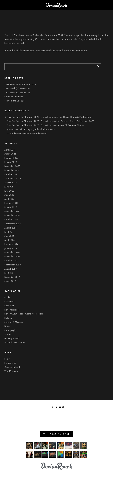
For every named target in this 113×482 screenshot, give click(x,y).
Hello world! (41, 133)
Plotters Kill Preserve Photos (70, 125)
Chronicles (9, 301)
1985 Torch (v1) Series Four (17, 88)
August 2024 (10, 227)
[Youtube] (60, 407)
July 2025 (8, 186)
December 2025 (12, 166)
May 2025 (9, 195)
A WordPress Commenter (19, 133)
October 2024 (11, 219)
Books (7, 297)
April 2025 (9, 199)
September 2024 (12, 223)
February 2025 (11, 203)
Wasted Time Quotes (14, 342)
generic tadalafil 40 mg (18, 129)
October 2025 (11, 174)
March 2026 (10, 153)
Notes (7, 326)
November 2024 (12, 215)
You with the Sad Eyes (14, 100)
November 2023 (12, 256)
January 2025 (10, 207)
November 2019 (12, 277)
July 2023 (8, 273)
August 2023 (10, 269)
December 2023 (12, 252)
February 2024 (11, 244)
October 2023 (11, 260)
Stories (7, 334)
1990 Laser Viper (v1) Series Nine (20, 84)
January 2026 (10, 162)
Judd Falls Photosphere (44, 129)
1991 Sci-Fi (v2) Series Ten (17, 92)
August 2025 (10, 182)
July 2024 (8, 232)
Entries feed (10, 363)
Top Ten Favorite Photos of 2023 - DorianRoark (30, 117)
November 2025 (12, 170)
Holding (8, 318)
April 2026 (9, 149)
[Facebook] (53, 407)
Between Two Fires (13, 96)
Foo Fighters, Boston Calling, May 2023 (75, 121)
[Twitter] (56, 407)
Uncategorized (11, 338)
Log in (7, 358)
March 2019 (10, 281)
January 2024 (10, 248)
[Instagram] (63, 407)
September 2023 (12, 264)
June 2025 (9, 191)
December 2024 (12, 211)
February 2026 (11, 158)
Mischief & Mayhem (13, 322)
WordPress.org (11, 371)
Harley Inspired (11, 309)
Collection (9, 305)
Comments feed (12, 367)
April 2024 (9, 240)
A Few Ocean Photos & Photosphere (74, 117)
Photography (10, 330)
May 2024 (9, 236)
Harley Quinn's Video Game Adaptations (23, 313)
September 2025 (12, 178)
